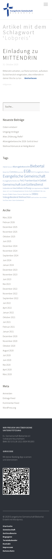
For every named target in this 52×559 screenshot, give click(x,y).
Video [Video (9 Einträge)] (35, 194)
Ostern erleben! (10, 127)
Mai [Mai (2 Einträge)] (41, 191)
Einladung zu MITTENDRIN (20, 54)
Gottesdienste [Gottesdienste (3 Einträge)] (7, 188)
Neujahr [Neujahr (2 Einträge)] (5, 194)
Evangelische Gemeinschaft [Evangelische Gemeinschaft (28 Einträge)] (24, 176)
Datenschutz (8, 551)
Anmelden (7, 393)
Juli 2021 (7, 322)
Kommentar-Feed (11, 403)
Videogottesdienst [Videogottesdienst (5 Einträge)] (10, 197)
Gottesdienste (10, 533)
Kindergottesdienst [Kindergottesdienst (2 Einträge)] (18, 191)
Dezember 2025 (10, 227)
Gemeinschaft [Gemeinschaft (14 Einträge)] (11, 184)
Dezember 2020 (10, 336)
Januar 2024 (8, 265)
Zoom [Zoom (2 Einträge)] (10, 200)
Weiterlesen (30, 78)
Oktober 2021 (9, 317)
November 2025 (10, 231)
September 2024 (10, 255)
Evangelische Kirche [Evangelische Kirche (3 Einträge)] (10, 181)
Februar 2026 (9, 222)
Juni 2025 (7, 241)
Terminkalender (10, 540)
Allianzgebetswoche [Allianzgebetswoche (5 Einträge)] (21, 166)
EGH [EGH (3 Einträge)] (32, 172)
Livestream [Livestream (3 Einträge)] (36, 191)
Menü (46, 4)
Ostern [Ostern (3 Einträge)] (10, 194)
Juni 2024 (7, 260)
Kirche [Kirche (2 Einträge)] (27, 191)
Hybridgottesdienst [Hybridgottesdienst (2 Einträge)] (37, 188)
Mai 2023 (7, 284)
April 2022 (7, 307)
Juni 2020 (7, 360)
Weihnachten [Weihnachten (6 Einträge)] (25, 197)
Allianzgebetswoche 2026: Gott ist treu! (20, 141)
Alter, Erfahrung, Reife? (13, 136)
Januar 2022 (8, 312)
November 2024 (10, 250)
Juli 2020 (7, 355)
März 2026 (7, 217)
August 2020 (8, 350)
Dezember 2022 (10, 288)
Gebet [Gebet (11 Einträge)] (42, 180)
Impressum (8, 547)
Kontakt (7, 544)
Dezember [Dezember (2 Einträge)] (20, 172)
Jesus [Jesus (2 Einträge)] (4, 191)
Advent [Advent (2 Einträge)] (10, 167)
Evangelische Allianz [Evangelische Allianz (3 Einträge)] (42, 172)
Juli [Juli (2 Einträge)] (8, 191)
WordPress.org (9, 407)
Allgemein (7, 84)
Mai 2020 (7, 364)
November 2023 (10, 274)
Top (46, 551)
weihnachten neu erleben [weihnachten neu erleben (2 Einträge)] (39, 197)
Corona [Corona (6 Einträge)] (13, 171)
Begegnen (7, 537)
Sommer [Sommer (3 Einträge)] (26, 194)
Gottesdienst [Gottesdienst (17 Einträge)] (34, 184)
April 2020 (7, 369)
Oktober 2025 (9, 236)
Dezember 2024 (10, 246)
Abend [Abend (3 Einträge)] (5, 167)
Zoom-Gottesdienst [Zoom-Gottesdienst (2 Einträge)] (18, 200)
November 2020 (10, 341)
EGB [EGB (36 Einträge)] (27, 171)
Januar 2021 (8, 331)
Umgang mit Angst (11, 131)
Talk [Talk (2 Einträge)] (30, 194)
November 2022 (10, 293)
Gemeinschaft (9, 529)
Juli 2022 (7, 303)
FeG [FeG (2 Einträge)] (18, 181)
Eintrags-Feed (9, 398)
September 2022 (10, 298)
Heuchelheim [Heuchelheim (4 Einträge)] (18, 188)
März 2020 (7, 374)
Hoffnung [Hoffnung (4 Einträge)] (27, 188)
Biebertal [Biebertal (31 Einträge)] (37, 166)
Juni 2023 (7, 279)
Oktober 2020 (9, 345)
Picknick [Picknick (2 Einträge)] (19, 194)
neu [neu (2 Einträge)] (44, 191)
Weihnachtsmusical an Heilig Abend (19, 146)
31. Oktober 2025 (10, 64)
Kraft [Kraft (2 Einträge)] (30, 191)
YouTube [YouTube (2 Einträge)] (5, 200)
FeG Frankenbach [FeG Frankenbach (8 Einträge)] (29, 180)
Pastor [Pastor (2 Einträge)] (15, 194)
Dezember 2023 (10, 269)
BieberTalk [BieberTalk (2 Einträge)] (6, 172)
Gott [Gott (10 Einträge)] (23, 184)
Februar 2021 (9, 326)
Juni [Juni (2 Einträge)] (10, 191)
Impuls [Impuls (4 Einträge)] (46, 188)
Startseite (7, 526)
